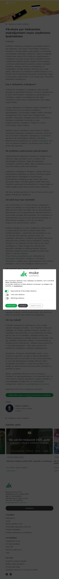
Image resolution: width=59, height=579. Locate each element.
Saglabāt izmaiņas (36, 305)
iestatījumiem (18, 286)
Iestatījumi (23, 305)
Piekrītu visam (11, 305)
